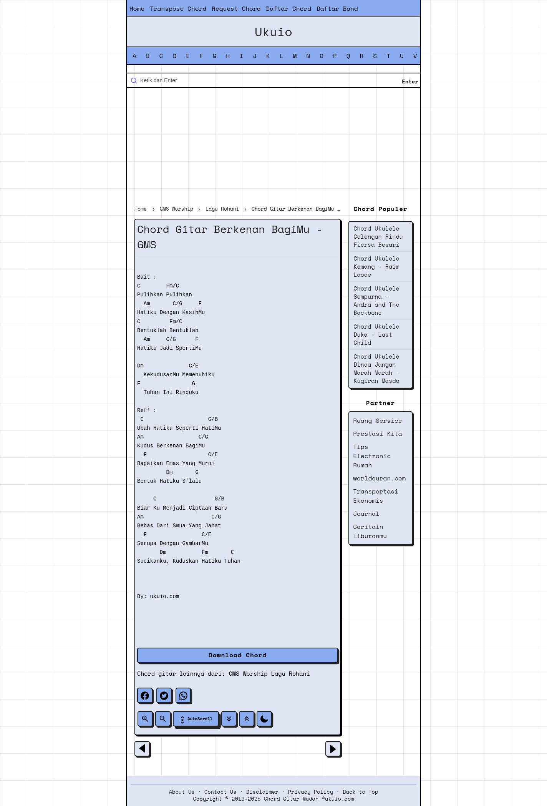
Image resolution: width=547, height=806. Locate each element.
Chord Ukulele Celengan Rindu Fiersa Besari (378, 236)
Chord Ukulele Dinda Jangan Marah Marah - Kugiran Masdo (376, 368)
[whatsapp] (183, 695)
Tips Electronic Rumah (372, 456)
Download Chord (238, 655)
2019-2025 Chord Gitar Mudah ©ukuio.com (293, 799)
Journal (366, 513)
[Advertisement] (273, 147)
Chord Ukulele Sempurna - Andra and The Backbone (376, 300)
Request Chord (236, 8)
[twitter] (164, 695)
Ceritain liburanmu (370, 531)
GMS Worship (248, 673)
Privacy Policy (310, 792)
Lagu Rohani (290, 673)
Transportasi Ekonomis (375, 496)
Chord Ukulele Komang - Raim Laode (376, 266)
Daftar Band (337, 8)
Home (136, 8)
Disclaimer (262, 792)
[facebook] (144, 695)
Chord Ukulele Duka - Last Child (376, 334)
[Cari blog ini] (273, 80)
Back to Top (360, 792)
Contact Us (220, 792)
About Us (182, 792)
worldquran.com (379, 478)
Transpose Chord (178, 8)
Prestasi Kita (377, 433)
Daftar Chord (288, 8)
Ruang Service (377, 420)
